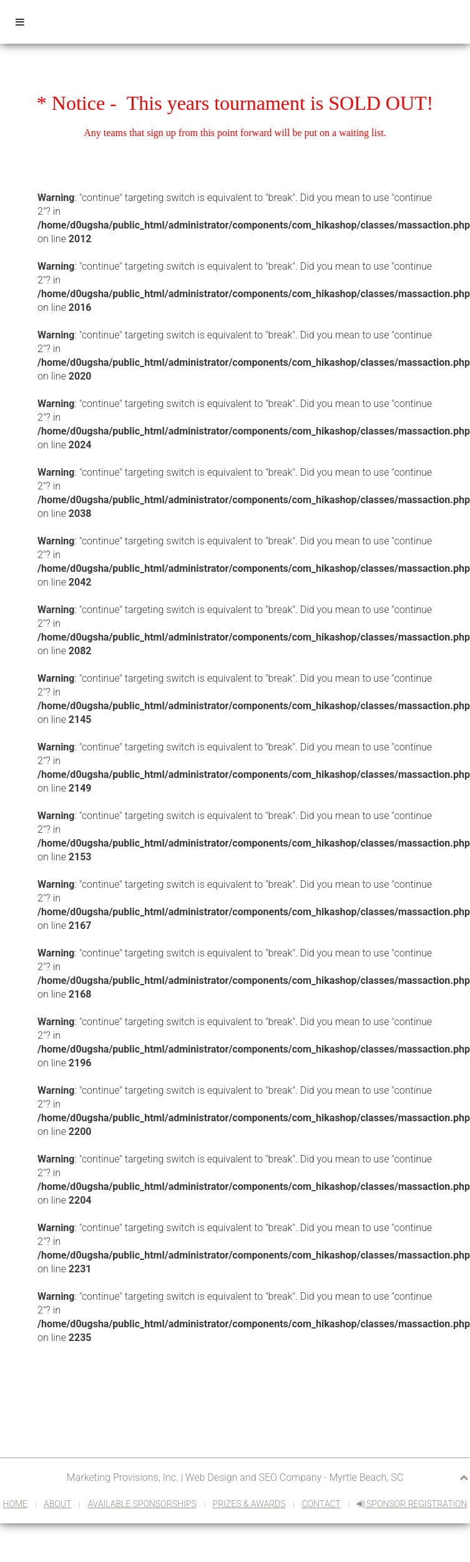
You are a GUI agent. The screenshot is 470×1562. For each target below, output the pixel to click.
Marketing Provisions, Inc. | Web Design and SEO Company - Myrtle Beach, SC (235, 1477)
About (57, 1504)
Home (15, 1504)
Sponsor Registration (412, 1504)
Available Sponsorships (141, 1504)
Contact (321, 1504)
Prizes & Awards (249, 1504)
